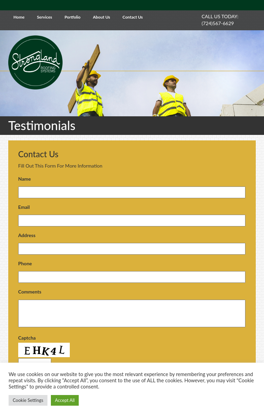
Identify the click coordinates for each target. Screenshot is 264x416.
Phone (25, 263)
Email (24, 207)
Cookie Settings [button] (28, 400)
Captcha (27, 338)
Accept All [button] (65, 400)
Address (26, 235)
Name (24, 179)
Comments (29, 292)
